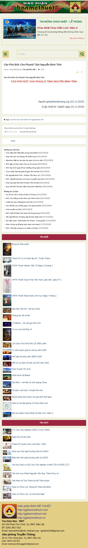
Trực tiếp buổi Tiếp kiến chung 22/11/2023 (22, 153)
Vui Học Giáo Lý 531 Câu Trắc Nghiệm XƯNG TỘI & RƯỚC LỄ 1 (40, 465)
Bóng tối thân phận (20, 244)
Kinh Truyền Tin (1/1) (21, 369)
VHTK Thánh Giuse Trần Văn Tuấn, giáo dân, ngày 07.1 (37, 280)
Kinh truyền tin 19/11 (14, 209)
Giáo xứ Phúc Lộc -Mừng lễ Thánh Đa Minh (31, 487)
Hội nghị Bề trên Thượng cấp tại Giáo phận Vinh (24, 217)
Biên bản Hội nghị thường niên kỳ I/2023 (30, 458)
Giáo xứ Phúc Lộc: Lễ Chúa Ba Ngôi (28, 494)
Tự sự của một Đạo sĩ (22, 329)
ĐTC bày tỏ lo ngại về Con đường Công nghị (23, 168)
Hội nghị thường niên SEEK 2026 (27, 357)
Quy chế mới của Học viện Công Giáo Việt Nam (24, 186)
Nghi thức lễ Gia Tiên (21, 437)
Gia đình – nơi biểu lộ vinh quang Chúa (29, 382)
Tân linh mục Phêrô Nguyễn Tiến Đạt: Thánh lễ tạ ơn (35, 473)
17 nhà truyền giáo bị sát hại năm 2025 (29, 350)
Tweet (13, 141)
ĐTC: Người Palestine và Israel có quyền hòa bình (25, 179)
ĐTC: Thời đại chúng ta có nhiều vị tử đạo (22, 228)
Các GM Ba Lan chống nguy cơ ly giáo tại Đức (23, 206)
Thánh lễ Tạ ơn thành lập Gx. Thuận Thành (31, 258)
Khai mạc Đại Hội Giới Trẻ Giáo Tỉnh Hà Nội (22, 183)
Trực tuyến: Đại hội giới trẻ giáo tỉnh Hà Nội (22, 172)
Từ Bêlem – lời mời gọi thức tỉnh (26, 323)
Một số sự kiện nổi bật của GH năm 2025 (30, 363)
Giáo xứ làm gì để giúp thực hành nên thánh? (23, 224)
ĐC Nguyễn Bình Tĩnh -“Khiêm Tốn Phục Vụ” (23, 175)
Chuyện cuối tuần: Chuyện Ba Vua (27, 390)
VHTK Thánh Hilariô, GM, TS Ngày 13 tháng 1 (32, 266)
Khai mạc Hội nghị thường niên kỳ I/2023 (30, 451)
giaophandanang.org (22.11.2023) (65, 101)
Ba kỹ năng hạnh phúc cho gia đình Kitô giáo (32, 397)
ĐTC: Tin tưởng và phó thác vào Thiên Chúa (23, 198)
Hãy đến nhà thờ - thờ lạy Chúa (26, 309)
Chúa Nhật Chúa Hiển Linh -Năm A (57, 27)
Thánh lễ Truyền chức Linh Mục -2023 (29, 444)
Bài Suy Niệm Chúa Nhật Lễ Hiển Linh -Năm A (32, 413)
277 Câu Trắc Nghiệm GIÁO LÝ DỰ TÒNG (31, 430)
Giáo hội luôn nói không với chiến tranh (21, 157)
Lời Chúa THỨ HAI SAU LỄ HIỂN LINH (29, 344)
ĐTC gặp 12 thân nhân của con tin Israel (21, 164)
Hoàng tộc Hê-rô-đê (21, 315)
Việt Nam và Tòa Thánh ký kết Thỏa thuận (30, 481)
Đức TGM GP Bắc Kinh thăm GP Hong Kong (23, 213)
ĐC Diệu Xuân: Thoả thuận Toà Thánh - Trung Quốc (25, 221)
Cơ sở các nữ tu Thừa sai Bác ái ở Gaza (21, 194)
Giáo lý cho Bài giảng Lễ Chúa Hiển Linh (30, 403)
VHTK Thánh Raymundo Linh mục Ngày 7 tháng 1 (34, 296)
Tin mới (44, 237)
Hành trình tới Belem (21, 375)
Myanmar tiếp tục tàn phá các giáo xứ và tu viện (24, 160)
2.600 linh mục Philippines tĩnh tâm (19, 202)
